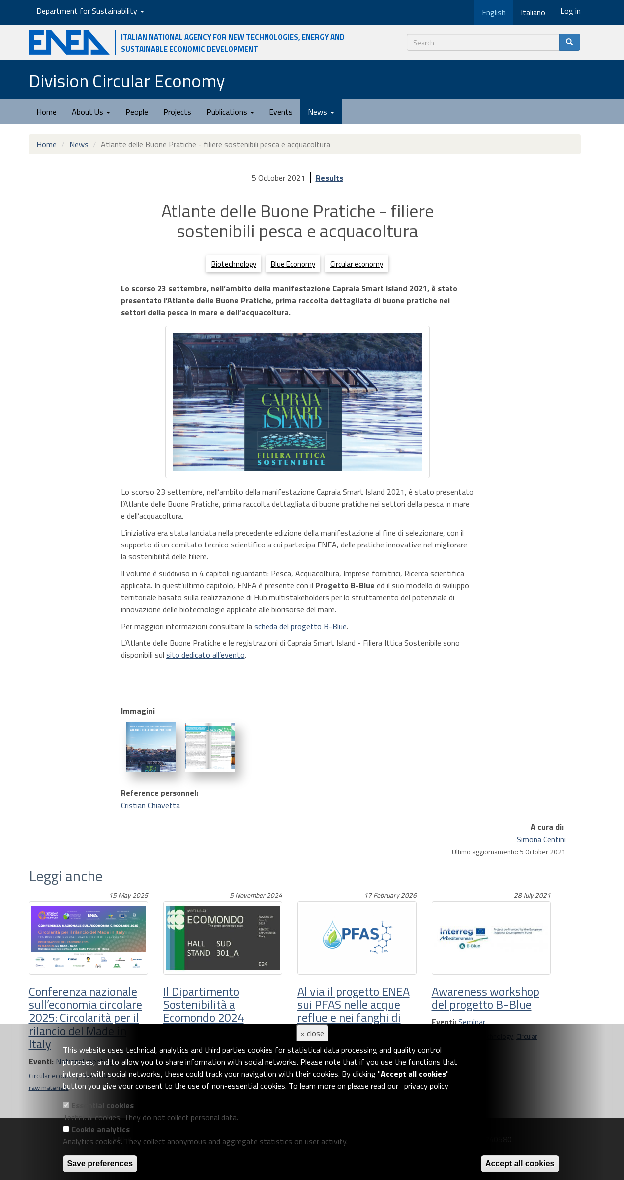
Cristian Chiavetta (150, 805)
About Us (91, 112)
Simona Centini (541, 839)
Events (281, 112)
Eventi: (444, 1022)
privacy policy (426, 1085)
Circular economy (356, 264)
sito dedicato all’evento (205, 655)
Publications (230, 112)
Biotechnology (233, 264)
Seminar (471, 1022)
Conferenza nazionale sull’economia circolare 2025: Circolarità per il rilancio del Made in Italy (85, 1017)
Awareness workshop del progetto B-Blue (485, 997)
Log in (570, 11)
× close (312, 1033)
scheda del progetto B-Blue (300, 626)
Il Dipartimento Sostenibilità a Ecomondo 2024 (203, 1004)
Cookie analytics (100, 1129)
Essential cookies (102, 1105)
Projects (177, 112)
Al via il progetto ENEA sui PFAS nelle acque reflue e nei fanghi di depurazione (353, 1010)
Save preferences (100, 1163)
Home (46, 112)
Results (329, 177)
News (321, 112)
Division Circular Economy (127, 80)
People (136, 112)
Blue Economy (293, 264)
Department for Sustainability (90, 11)
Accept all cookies (520, 1163)
